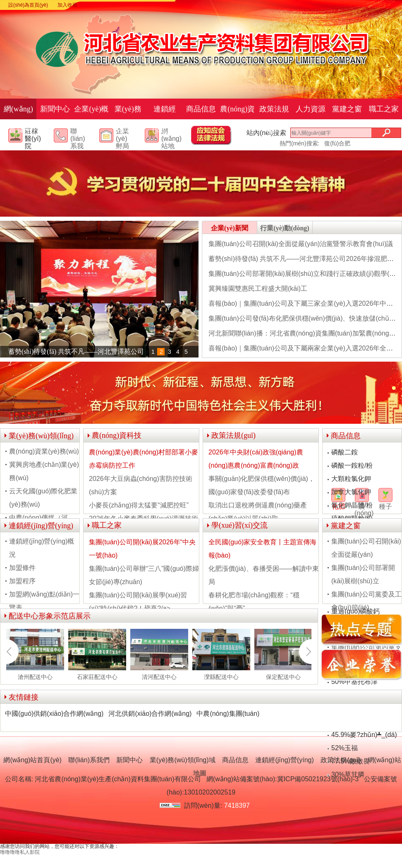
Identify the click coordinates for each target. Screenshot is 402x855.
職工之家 (384, 109)
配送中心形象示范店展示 (50, 616)
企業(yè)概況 (91, 119)
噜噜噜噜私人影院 (20, 852)
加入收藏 (67, 5)
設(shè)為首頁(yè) (28, 5)
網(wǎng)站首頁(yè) (18, 119)
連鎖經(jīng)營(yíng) (165, 130)
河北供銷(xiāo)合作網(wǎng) (149, 713)
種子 (385, 506)
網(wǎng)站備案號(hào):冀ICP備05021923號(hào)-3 (282, 779)
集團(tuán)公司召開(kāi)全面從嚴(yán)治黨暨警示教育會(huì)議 (300, 243)
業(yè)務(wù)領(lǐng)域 (128, 130)
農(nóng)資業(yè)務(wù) (44, 451)
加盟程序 (22, 580)
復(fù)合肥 (337, 143)
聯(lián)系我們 (77, 142)
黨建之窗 (347, 109)
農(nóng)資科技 (237, 119)
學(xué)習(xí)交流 (239, 525)
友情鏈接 (23, 697)
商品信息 (201, 109)
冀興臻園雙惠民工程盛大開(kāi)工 (257, 288)
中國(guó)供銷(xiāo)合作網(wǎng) (54, 713)
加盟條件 (22, 567)
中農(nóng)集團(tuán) (227, 713)
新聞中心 (55, 109)
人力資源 (310, 109)
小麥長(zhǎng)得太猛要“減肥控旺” (139, 505)
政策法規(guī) (274, 119)
